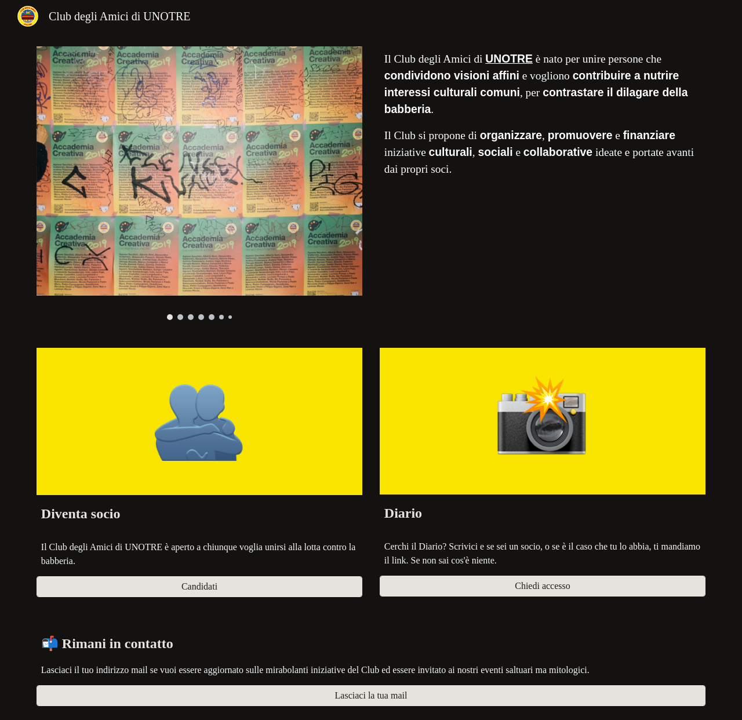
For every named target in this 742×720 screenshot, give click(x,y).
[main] (542, 114)
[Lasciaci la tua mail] (371, 695)
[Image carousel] (199, 183)
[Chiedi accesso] (542, 586)
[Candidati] (199, 586)
